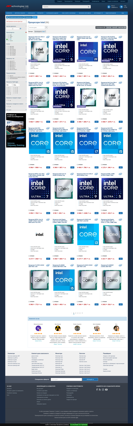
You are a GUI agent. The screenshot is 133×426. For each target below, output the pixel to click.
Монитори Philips (59, 369)
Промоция (69, 395)
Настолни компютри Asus (14, 363)
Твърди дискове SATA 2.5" (38, 365)
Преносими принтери (108, 365)
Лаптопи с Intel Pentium (84, 367)
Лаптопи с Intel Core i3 (84, 369)
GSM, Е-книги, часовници (68, 13)
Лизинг (103, 1)
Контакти (122, 1)
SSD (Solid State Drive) (37, 363)
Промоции (77, 1)
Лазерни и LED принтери (109, 356)
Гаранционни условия (42, 397)
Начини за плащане (42, 393)
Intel (43, 31)
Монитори (58, 353)
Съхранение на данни (52, 13)
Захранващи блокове (37, 373)
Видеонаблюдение (111, 13)
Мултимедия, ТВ (98, 13)
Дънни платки (35, 356)
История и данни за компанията (15, 390)
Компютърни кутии (36, 371)
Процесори (34, 357)
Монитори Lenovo (59, 365)
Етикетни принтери (107, 359)
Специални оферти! (42, 379)
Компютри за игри (12, 361)
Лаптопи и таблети (20, 13)
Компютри (9, 13)
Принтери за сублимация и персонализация (113, 363)
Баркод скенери (107, 371)
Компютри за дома (12, 359)
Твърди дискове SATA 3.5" (38, 367)
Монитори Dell (58, 361)
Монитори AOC (59, 357)
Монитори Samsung (60, 371)
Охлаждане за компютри (37, 359)
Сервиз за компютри (113, 1)
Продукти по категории (72, 388)
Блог (8, 395)
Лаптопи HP (82, 359)
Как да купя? (40, 388)
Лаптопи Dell (82, 357)
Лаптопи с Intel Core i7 (84, 373)
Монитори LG (58, 367)
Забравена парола (41, 404)
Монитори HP (58, 363)
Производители (68, 1)
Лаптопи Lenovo (83, 361)
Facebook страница (12, 393)
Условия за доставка (42, 390)
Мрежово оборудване (85, 13)
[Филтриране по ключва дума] (36, 27)
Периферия (40, 13)
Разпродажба (86, 1)
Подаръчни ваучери (72, 399)
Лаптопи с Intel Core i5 (84, 371)
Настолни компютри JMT (14, 356)
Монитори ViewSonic (60, 373)
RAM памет (34, 361)
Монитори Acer (59, 356)
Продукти (59, 1)
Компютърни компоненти (40, 353)
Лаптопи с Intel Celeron (84, 365)
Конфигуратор (95, 1)
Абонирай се (90, 379)
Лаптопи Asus (82, 356)
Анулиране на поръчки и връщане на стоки (48, 395)
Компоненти (31, 13)
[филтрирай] (20, 28)
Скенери (105, 369)
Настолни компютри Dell (14, 365)
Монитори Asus (59, 359)
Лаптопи (82, 353)
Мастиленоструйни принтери (110, 357)
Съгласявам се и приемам (78, 424)
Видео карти (35, 369)
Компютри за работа (13, 357)
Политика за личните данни (44, 399)
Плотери (105, 361)
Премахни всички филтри (14, 21)
